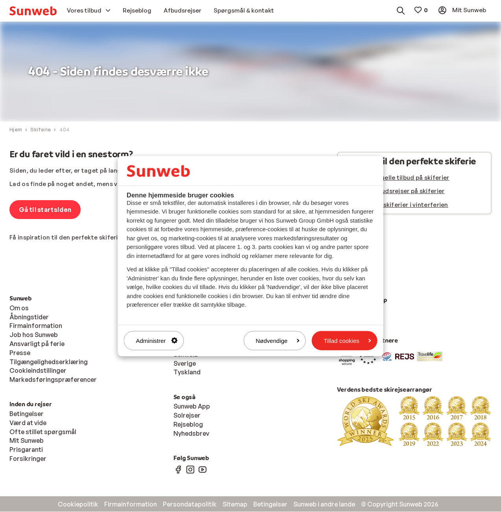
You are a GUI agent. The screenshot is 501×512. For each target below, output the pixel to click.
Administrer (157, 340)
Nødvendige (277, 340)
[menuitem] (33, 10)
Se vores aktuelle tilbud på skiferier (396, 178)
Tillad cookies (347, 340)
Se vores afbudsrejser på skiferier (394, 191)
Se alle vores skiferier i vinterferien (396, 205)
